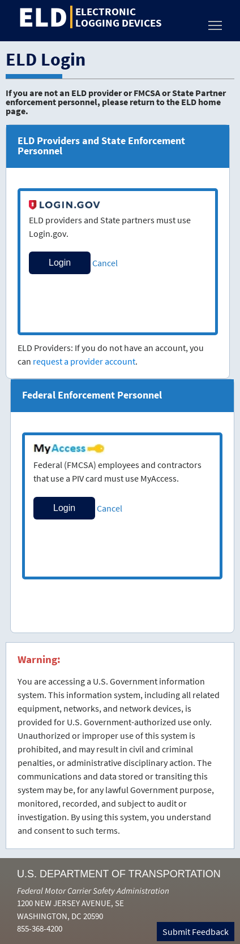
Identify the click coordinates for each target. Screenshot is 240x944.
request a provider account (84, 361)
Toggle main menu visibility (215, 22)
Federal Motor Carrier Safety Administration (93, 890)
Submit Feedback (195, 931)
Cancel (105, 263)
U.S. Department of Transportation (119, 874)
